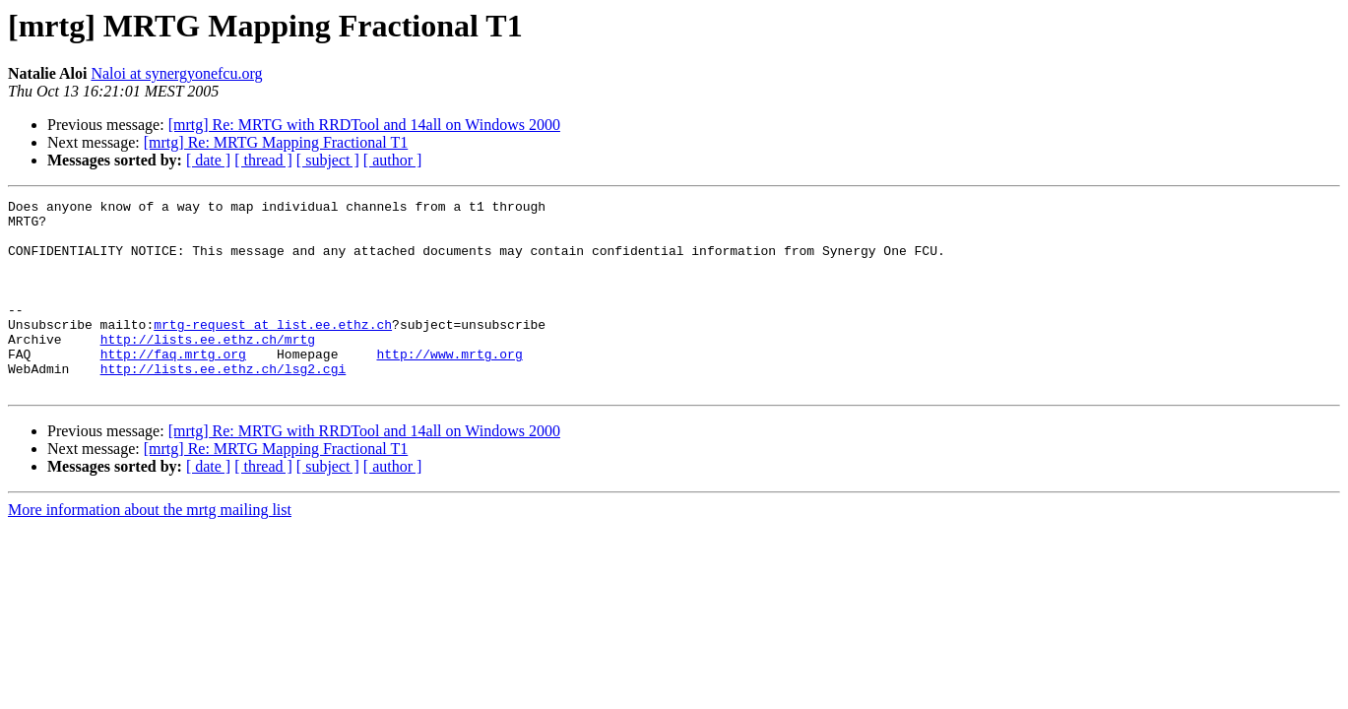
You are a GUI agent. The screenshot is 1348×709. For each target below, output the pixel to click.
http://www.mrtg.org (449, 386)
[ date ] (208, 160)
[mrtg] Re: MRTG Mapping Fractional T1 (276, 142)
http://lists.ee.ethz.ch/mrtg (207, 368)
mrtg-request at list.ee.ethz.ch (273, 350)
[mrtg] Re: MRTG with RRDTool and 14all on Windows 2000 (364, 124)
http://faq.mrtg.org (173, 386)
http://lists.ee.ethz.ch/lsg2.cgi (223, 404)
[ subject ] (327, 160)
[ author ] (392, 160)
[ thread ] (263, 160)
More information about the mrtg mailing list (149, 548)
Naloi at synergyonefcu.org (176, 73)
